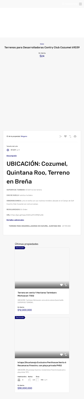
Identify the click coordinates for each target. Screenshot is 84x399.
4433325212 (71, 4)
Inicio (42, 44)
